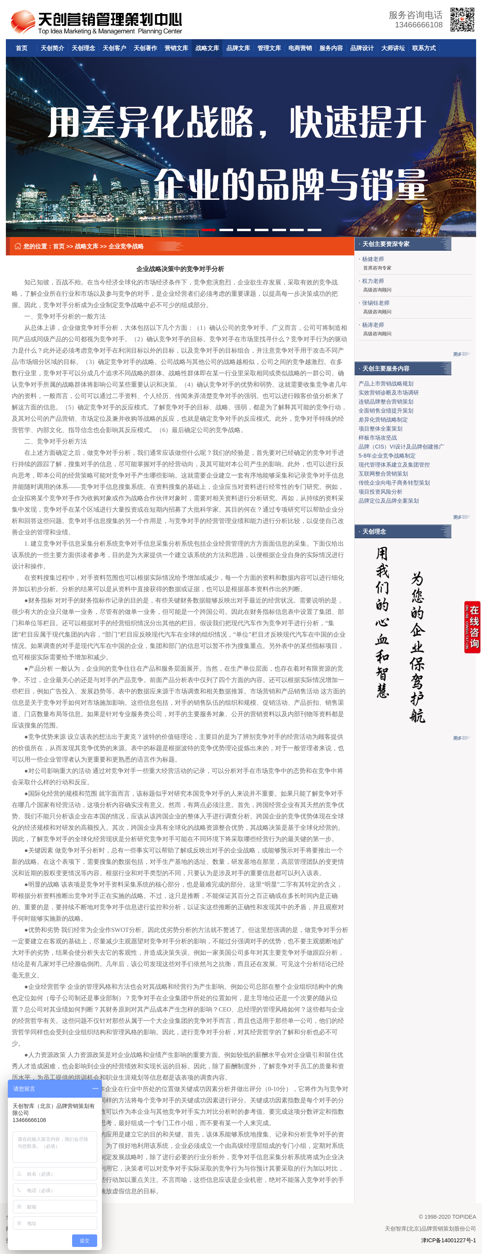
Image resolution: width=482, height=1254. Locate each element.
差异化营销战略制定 (383, 419)
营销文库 (176, 48)
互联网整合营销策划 (383, 473)
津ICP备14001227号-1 (448, 1240)
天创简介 (52, 48)
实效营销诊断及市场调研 (389, 392)
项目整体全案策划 (380, 428)
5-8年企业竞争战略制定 (387, 455)
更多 (462, 354)
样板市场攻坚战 (378, 437)
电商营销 (300, 48)
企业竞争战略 (126, 246)
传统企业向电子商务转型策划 (394, 483)
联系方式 (424, 48)
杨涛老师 (373, 325)
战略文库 (207, 48)
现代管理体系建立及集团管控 (394, 464)
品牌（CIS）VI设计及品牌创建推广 (401, 446)
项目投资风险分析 (380, 492)
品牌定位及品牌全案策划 (389, 501)
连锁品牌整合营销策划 (386, 401)
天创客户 (114, 48)
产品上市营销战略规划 (386, 383)
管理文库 (269, 48)
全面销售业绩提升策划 (386, 410)
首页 (21, 48)
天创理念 (83, 48)
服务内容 (331, 48)
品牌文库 (238, 48)
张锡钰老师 (376, 303)
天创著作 (145, 48)
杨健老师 (373, 259)
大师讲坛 (393, 48)
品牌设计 (362, 48)
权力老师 (373, 281)
